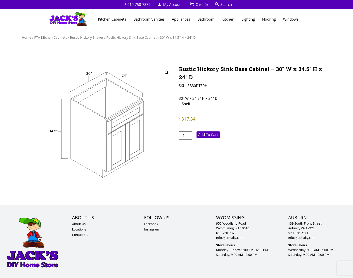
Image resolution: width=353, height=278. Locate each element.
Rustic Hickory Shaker (86, 37)
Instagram (151, 229)
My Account (170, 4)
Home (26, 37)
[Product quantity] (185, 135)
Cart (199, 4)
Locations (79, 229)
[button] (167, 73)
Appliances (181, 19)
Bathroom (205, 19)
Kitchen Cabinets (112, 19)
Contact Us (80, 235)
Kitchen (228, 19)
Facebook (151, 224)
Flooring (269, 19)
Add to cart (208, 134)
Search (223, 4)
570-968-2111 (298, 233)
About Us (79, 224)
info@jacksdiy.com (230, 237)
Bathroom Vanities (149, 19)
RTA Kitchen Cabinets (50, 37)
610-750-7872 (137, 4)
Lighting (248, 19)
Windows (291, 19)
